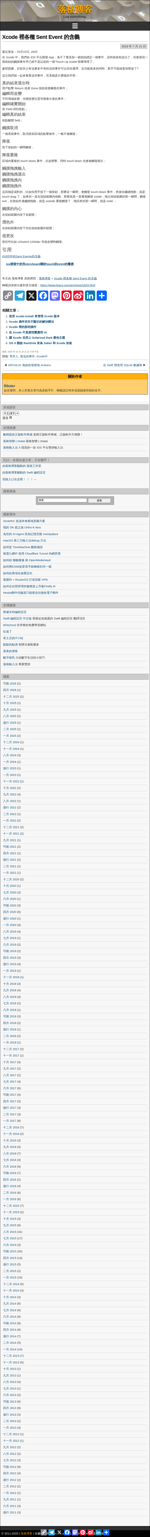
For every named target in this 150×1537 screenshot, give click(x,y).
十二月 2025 (11, 696)
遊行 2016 (9, 1186)
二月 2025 (9, 729)
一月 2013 (9, 1427)
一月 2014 (9, 1349)
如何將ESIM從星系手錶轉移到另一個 (27, 566)
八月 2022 (9, 801)
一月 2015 (9, 1277)
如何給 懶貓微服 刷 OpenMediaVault (27, 560)
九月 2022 (9, 794)
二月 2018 (9, 1036)
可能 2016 (9, 1173)
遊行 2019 (9, 964)
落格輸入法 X (12, 447)
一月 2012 (9, 1493)
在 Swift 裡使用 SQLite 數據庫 (122, 365)
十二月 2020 (11, 879)
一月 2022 (9, 820)
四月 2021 (9, 853)
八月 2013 (9, 1381)
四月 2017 (9, 1101)
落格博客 (75, 9)
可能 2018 (9, 1016)
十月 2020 (9, 885)
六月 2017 (9, 1088)
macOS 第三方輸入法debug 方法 (24, 540)
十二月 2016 (11, 1127)
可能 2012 (9, 1466)
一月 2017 (9, 1120)
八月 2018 (9, 996)
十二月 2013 (11, 1355)
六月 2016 (9, 1166)
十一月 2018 (11, 977)
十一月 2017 (11, 1055)
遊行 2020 (9, 918)
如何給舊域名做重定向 (17, 573)
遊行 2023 (9, 768)
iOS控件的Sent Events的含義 (21, 256)
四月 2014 (9, 1329)
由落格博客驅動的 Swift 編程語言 (24, 472)
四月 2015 (9, 1258)
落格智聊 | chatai (14, 441)
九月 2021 (9, 840)
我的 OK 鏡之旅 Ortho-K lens (22, 527)
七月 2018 (9, 1003)
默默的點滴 (10, 644)
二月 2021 (9, 866)
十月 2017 (9, 1062)
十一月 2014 (11, 1290)
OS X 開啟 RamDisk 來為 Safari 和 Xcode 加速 (40, 343)
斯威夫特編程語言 (15, 612)
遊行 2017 (9, 1107)
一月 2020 (9, 925)
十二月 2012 (11, 1434)
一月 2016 (9, 1199)
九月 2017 (9, 1068)
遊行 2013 (9, 1414)
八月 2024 (9, 755)
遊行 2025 (9, 722)
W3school (9, 625)
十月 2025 (9, 703)
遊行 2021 (9, 859)
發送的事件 (27, 356)
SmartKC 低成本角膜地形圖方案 (24, 521)
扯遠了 (7, 631)
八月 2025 (9, 716)
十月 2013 (9, 1368)
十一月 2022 (11, 781)
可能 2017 (9, 1094)
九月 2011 (9, 1499)
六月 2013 (9, 1395)
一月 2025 (9, 735)
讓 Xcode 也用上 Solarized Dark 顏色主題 (37, 337)
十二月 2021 (11, 827)
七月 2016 (9, 1160)
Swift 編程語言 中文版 (17, 618)
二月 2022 (9, 814)
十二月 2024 (11, 742)
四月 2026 (9, 690)
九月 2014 (9, 1303)
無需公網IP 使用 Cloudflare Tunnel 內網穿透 (32, 553)
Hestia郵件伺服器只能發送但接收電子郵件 (30, 592)
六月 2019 (9, 944)
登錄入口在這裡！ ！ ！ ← (19, 479)
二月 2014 (9, 1342)
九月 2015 (9, 1225)
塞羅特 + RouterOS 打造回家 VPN (25, 579)
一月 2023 (9, 774)
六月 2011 (9, 1506)
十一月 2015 (11, 1212)
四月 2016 (9, 1179)
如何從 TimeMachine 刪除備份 (23, 547)
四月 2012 (9, 1473)
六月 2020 (9, 898)
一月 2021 (9, 872)
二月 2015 (9, 1271)
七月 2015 (9, 1238)
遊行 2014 (9, 1336)
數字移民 (9, 657)
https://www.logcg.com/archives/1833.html (67, 285)
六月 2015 (9, 1244)
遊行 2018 (9, 1029)
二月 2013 (9, 1421)
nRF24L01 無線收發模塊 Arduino (29, 365)
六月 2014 (9, 1316)
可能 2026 (9, 683)
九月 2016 (9, 1146)
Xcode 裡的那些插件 (22, 327)
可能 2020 (9, 905)
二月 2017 (9, 1114)
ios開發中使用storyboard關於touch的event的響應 (40, 264)
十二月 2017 (11, 1049)
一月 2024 (9, 761)
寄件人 (14, 356)
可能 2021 (9, 846)
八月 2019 (9, 931)
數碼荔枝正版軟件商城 (17, 434)
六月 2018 (9, 1009)
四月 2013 (9, 1408)
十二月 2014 (11, 1284)
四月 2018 (9, 1023)
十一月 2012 (11, 1440)
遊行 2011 (9, 1512)
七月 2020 (9, 892)
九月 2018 (9, 990)
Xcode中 (42, 356)
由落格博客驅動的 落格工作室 (21, 465)
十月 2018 (9, 983)
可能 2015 (9, 1251)
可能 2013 (9, 1401)
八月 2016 (9, 1153)
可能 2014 (9, 1323)
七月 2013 (9, 1388)
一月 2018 (9, 1042)
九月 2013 (9, 1375)
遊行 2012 (9, 1479)
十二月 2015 (11, 1205)
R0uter (9, 386)
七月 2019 (9, 938)
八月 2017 (9, 1075)
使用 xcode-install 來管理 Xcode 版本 (34, 316)
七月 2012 (9, 1460)
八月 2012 (9, 1453)
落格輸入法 (10, 664)
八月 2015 (9, 1231)
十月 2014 (9, 1297)
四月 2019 (9, 957)
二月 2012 (9, 1486)
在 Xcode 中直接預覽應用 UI (28, 332)
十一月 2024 (11, 748)
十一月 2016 (11, 1133)
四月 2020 (9, 911)
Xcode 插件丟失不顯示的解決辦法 (31, 321)
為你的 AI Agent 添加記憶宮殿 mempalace (30, 534)
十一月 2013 (11, 1362)
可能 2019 (9, 951)
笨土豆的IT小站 (13, 638)
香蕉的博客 (10, 651)
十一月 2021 (11, 833)
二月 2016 (9, 1192)
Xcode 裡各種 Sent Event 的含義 (40, 37)
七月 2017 (9, 1081)
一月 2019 (9, 970)
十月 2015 (9, 1218)
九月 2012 (9, 1447)
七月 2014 (9, 1310)
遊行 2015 (9, 1264)
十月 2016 (9, 1140)
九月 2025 (9, 709)
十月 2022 (9, 788)
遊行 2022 (9, 807)
